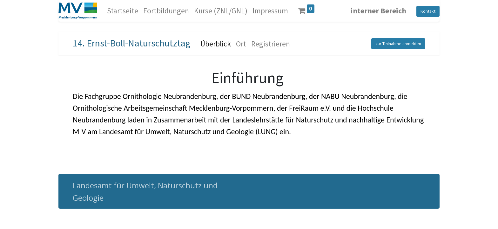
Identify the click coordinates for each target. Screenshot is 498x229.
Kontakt (428, 11)
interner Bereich (378, 11)
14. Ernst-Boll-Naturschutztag (131, 43)
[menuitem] (122, 11)
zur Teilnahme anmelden (398, 43)
